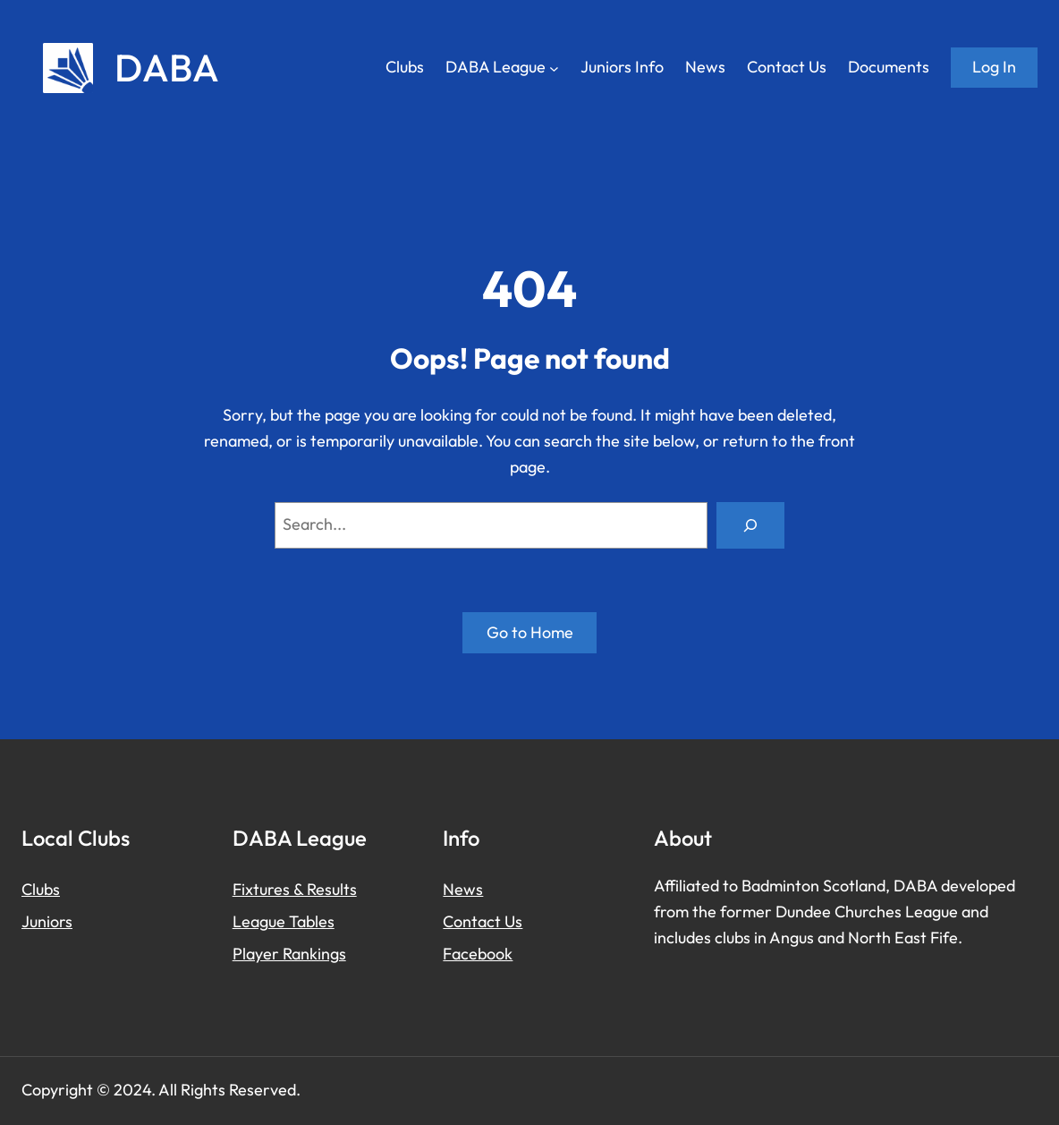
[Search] (750, 525)
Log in (994, 66)
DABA (166, 67)
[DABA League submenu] (554, 67)
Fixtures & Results (295, 889)
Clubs (40, 889)
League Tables (284, 921)
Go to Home (530, 632)
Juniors (46, 921)
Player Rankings (289, 953)
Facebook (478, 953)
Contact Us (482, 921)
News (463, 889)
